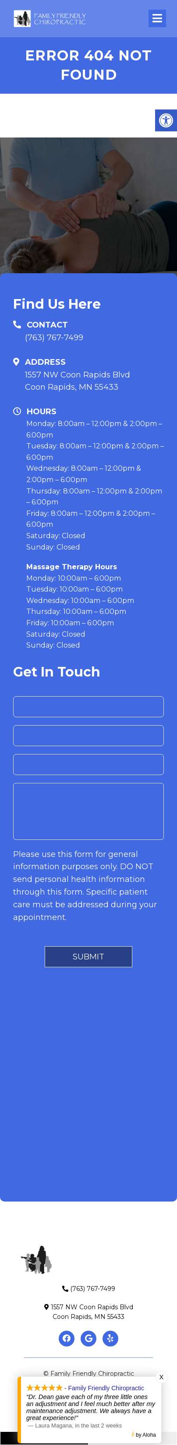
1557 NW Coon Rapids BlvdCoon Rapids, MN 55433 (77, 381)
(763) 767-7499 (54, 337)
